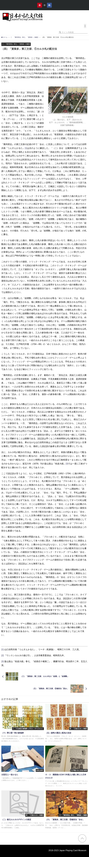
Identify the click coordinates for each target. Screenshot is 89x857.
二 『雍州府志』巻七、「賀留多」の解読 (16, 44)
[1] (26, 148)
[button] (85, 26)
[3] (67, 464)
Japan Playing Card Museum (72, 850)
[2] (75, 281)
